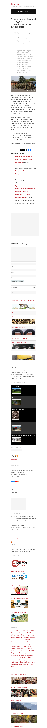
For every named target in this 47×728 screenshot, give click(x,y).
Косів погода (14, 459)
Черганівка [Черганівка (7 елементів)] (24, 650)
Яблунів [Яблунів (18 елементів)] (13, 653)
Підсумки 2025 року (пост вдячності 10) (22, 529)
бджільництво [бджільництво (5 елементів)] (14, 655)
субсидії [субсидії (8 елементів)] (13, 664)
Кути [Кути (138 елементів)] (27, 637)
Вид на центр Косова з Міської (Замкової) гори (23, 435)
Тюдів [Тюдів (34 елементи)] (22, 648)
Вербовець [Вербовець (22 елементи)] (22, 633)
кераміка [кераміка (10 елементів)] (13, 660)
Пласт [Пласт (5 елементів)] (23, 639)
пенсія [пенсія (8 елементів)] (26, 660)
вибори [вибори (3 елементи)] (12, 657)
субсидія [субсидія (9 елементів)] (33, 662)
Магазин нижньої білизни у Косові (19, 598)
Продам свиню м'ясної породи (19, 338)
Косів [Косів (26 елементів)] (23, 637)
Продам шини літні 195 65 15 (19, 327)
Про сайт (14, 492)
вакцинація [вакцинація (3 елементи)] (31, 655)
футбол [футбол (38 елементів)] (20, 664)
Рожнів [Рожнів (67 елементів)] (14, 642)
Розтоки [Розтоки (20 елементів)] (19, 642)
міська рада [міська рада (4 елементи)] (22, 660)
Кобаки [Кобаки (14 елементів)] (13, 637)
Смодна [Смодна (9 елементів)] (26, 644)
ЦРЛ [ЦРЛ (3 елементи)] (20, 650)
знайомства (27, 538)
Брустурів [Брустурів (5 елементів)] (32, 630)
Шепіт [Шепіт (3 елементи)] (28, 650)
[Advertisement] (18, 504)
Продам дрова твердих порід (19, 316)
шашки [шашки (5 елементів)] (12, 666)
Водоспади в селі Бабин (17, 713)
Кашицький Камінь (16, 700)
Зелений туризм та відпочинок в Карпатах (22, 470)
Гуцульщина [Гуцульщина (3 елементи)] (32, 635)
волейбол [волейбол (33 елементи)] (22, 658)
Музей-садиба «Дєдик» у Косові (19, 674)
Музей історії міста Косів (17, 726)
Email (12, 272)
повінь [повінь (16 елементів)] (34, 660)
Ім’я (12, 266)
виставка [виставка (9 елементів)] (16, 657)
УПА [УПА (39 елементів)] (26, 648)
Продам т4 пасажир (17, 353)
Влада (21, 29)
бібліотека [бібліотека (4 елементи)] (27, 655)
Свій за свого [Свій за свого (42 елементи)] (29, 642)
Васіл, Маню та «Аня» (17, 424)
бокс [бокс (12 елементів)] (18, 655)
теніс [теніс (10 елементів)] (16, 664)
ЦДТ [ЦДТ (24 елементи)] (18, 651)
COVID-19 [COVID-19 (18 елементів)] (14, 630)
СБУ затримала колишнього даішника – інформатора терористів (24, 159)
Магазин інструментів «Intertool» (19, 558)
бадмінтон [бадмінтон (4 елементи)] (23, 653)
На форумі (16, 541)
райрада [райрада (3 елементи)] (29, 662)
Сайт (12, 277)
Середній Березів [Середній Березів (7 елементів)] (15, 644)
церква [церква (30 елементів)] (28, 664)
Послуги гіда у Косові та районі (18, 612)
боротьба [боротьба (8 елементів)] (22, 655)
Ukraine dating (14, 538)
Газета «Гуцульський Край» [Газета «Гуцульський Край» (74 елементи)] (21, 633)
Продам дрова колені (17, 313)
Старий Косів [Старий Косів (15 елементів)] (19, 646)
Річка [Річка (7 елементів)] (23, 642)
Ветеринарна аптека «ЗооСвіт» (18, 571)
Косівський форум (16, 477)
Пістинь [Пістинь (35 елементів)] (27, 640)
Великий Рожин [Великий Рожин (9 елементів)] (15, 633)
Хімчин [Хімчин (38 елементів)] (13, 651)
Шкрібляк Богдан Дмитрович (19, 372)
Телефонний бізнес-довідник (19, 474)
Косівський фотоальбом (18, 472)
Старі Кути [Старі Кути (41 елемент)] (27, 646)
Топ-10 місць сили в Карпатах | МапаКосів (22, 527)
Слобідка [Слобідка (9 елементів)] (21, 644)
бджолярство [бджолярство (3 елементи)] (27, 653)
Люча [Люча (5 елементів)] (30, 637)
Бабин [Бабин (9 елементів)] (23, 630)
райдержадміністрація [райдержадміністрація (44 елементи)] (19, 662)
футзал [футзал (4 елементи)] (25, 664)
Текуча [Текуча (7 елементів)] (18, 648)
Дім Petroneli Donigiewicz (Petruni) (20, 409)
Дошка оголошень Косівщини (19, 468)
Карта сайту (15, 490)
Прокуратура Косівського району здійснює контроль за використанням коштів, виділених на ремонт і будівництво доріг (25, 191)
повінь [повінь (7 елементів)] (30, 660)
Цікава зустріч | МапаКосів (18, 523)
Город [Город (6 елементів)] (29, 635)
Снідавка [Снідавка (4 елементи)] (30, 644)
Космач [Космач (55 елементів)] (18, 637)
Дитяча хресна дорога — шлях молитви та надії (24, 374)
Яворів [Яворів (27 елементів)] (18, 653)
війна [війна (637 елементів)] (28, 657)
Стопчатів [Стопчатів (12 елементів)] (13, 648)
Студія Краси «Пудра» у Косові (18, 585)
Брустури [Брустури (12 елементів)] (27, 630)
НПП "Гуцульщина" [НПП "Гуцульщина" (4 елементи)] (18, 639)
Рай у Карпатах (15, 386)
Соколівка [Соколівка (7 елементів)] (13, 646)
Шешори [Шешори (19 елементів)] (32, 650)
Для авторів (15, 487)
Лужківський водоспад (17, 398)
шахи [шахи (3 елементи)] (32, 664)
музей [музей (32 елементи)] (18, 660)
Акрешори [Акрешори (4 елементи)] (19, 630)
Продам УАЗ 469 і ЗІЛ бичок (19, 342)
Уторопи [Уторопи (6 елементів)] (30, 648)
